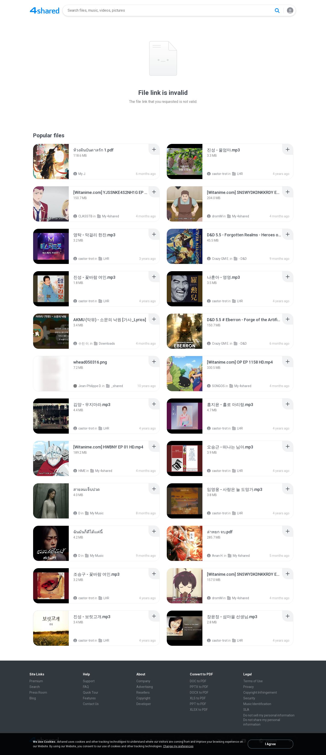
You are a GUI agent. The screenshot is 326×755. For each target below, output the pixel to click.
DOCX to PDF (199, 692)
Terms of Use (253, 681)
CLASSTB (83, 216)
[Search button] (277, 10)
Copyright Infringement (260, 692)
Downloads (104, 343)
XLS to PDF (198, 698)
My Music (94, 513)
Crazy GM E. (218, 258)
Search (34, 687)
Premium (36, 681)
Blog (32, 698)
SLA (246, 709)
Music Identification (257, 704)
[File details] (51, 161)
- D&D (240, 258)
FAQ (86, 687)
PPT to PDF (198, 704)
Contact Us (91, 704)
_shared (114, 386)
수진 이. (81, 343)
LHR (237, 174)
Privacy (248, 687)
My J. (79, 174)
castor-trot (217, 174)
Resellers (143, 692)
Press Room (38, 692)
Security (249, 698)
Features (89, 698)
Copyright (143, 698)
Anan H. (215, 555)
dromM (215, 216)
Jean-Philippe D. (87, 386)
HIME (79, 471)
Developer (143, 704)
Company (143, 681)
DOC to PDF (198, 681)
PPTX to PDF (199, 687)
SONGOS (216, 386)
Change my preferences (178, 746)
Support (89, 681)
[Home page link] (44, 10)
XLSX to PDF (199, 709)
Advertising (144, 687)
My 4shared (108, 216)
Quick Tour (90, 692)
